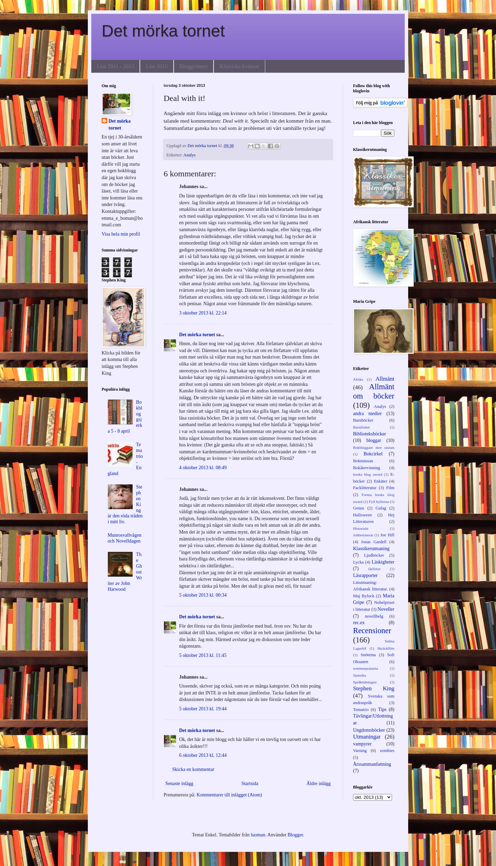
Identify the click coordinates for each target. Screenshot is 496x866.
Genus (358, 508)
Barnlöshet (361, 427)
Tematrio (361, 709)
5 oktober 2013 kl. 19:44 (203, 708)
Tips (382, 709)
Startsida (249, 783)
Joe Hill (387, 535)
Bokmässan (363, 460)
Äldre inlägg (319, 783)
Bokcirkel (372, 453)
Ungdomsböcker (369, 730)
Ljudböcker (374, 555)
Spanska (359, 675)
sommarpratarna (365, 668)
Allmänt (384, 378)
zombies (387, 750)
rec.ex (359, 622)
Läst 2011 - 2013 (115, 66)
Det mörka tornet (163, 31)
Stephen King (373, 688)
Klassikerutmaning (371, 548)
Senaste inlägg (179, 783)
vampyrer (362, 743)
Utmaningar (367, 736)
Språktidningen (364, 682)
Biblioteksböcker (369, 433)
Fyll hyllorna (379, 501)
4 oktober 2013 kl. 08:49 (203, 467)
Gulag (380, 508)
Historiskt (360, 528)
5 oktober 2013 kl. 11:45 (203, 655)
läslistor (374, 569)
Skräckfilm (385, 648)
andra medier (367, 413)
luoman (258, 834)
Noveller (386, 609)
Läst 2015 (157, 66)
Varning (360, 750)
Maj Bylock (363, 596)
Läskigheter (383, 562)
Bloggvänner (193, 66)
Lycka (358, 562)
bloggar (373, 440)
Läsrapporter (365, 575)
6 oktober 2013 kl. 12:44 (203, 755)
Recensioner (372, 630)
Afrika (358, 379)
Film (390, 487)
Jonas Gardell (373, 541)
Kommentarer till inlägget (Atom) (229, 794)
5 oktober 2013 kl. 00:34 (203, 595)
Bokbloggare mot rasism (373, 447)
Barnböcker (363, 420)
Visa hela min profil (121, 234)
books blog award (367, 474)
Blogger (295, 834)
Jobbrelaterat (363, 535)
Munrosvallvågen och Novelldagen (125, 538)
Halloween (362, 515)
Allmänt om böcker (373, 391)
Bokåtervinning (366, 467)
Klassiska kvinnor (239, 66)
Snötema (368, 654)
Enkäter (380, 481)
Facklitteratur (364, 487)
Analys (189, 155)
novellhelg (374, 616)
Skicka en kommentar (193, 769)
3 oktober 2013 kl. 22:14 (203, 313)
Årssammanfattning (372, 764)
